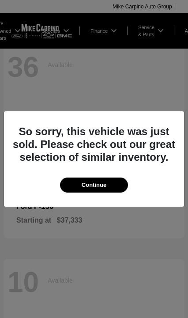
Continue (94, 185)
